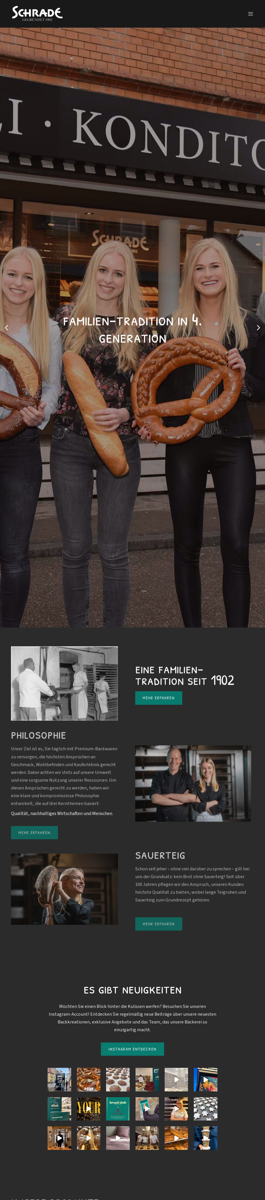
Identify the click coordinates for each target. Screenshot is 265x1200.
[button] (6, 327)
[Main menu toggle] (250, 13)
